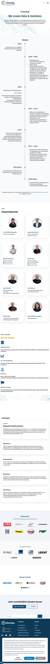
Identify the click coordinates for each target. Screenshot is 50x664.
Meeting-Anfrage (8, 262)
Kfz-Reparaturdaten (22, 630)
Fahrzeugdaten (21, 627)
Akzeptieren (29, 658)
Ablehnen (40, 658)
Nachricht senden (33, 235)
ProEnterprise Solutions (23, 632)
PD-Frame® (30, 429)
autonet (36, 625)
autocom (37, 635)
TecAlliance (37, 630)
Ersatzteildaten (21, 625)
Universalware (38, 632)
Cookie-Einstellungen (18, 658)
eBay (36, 627)
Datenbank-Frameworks (23, 635)
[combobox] (23, 616)
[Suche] (40, 616)
